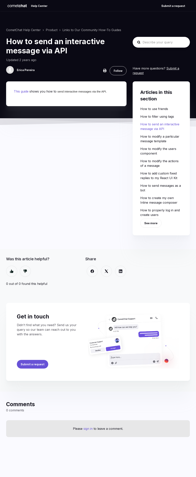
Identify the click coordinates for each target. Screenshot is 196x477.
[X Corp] (106, 271)
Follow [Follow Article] (118, 70)
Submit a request (173, 5)
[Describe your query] (161, 42)
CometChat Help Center (23, 30)
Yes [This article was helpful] (11, 271)
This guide (21, 91)
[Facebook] (92, 271)
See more (151, 223)
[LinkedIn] (120, 271)
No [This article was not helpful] (25, 271)
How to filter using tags (157, 116)
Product (51, 30)
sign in (88, 429)
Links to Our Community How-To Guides (91, 30)
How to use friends (154, 109)
